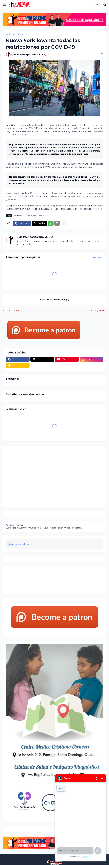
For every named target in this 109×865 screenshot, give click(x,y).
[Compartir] (100, 54)
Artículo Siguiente (95, 310)
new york (32, 216)
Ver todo (97, 257)
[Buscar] (104, 4)
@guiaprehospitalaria (19, 544)
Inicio (8, 34)
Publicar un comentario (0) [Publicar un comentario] (54, 299)
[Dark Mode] (98, 4)
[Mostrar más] (63, 223)
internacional (19, 34)
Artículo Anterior (13, 310)
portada (42, 216)
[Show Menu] (4, 4)
